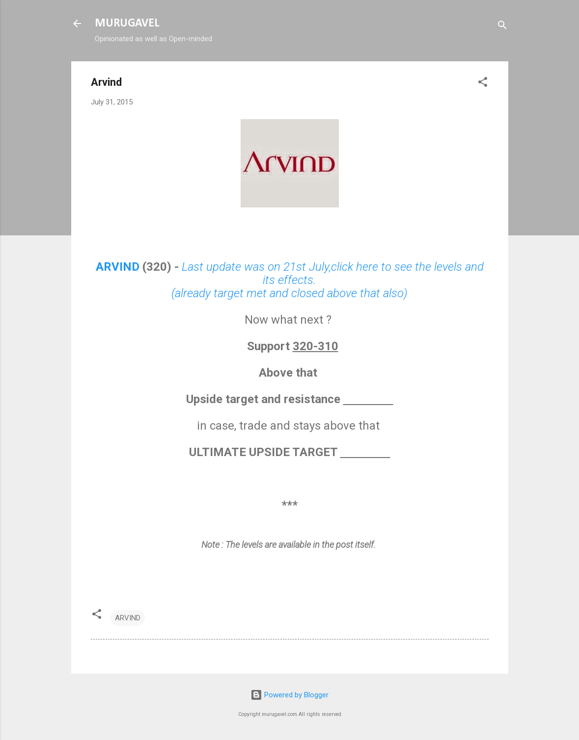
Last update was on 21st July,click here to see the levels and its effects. (333, 273)
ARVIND (117, 267)
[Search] (502, 27)
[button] (483, 83)
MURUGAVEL (127, 23)
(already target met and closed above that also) (289, 293)
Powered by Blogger (289, 694)
